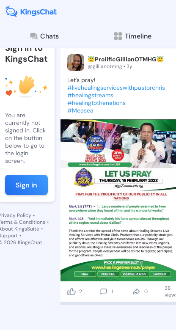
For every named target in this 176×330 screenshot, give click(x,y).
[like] (71, 291)
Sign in (26, 185)
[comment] (103, 291)
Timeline (132, 36)
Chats (44, 36)
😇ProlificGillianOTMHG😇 (126, 59)
